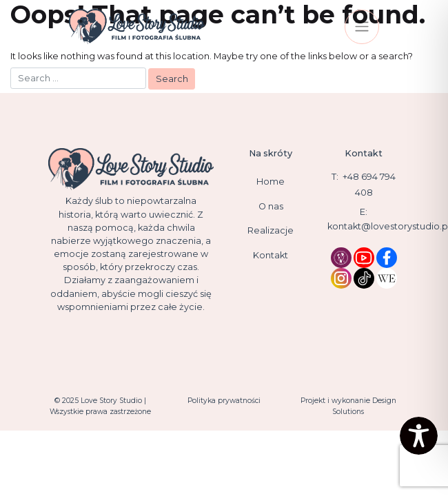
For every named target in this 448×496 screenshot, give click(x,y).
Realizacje (270, 230)
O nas (270, 206)
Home (270, 181)
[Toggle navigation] (362, 27)
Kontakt (270, 255)
